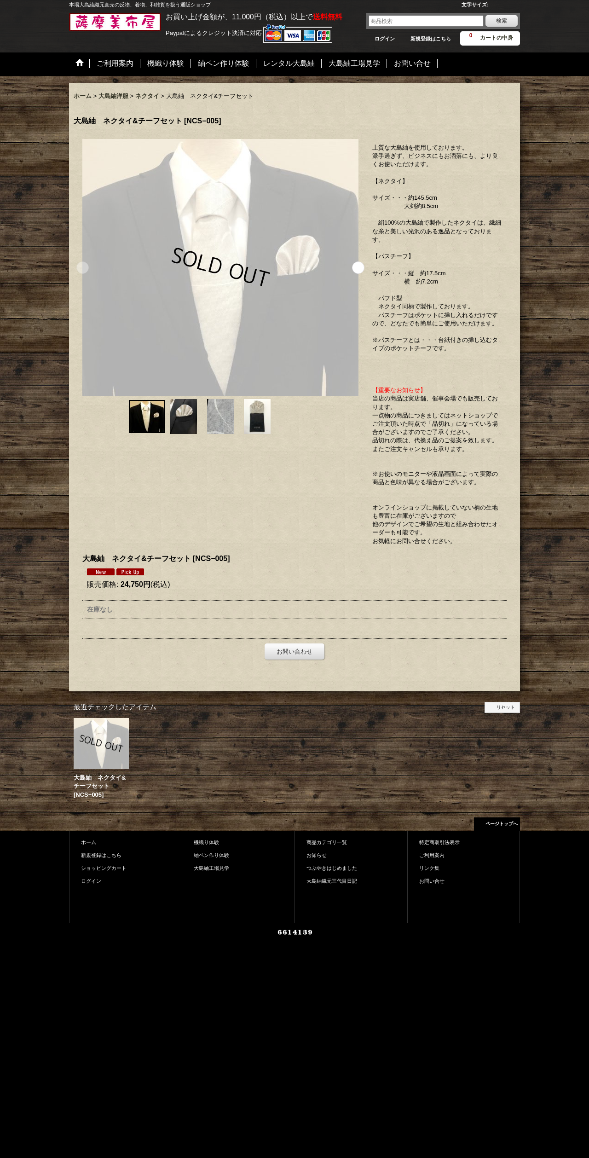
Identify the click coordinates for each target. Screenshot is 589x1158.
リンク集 (429, 868)
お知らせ (316, 855)
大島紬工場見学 (211, 868)
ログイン (385, 38)
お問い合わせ (294, 651)
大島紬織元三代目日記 (331, 881)
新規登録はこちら (430, 38)
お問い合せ (432, 881)
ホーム (88, 842)
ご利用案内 (432, 855)
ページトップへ (501, 823)
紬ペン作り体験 (211, 855)
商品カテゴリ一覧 (326, 842)
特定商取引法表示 (439, 842)
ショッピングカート (104, 868)
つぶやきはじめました (331, 868)
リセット (506, 707)
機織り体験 (206, 842)
